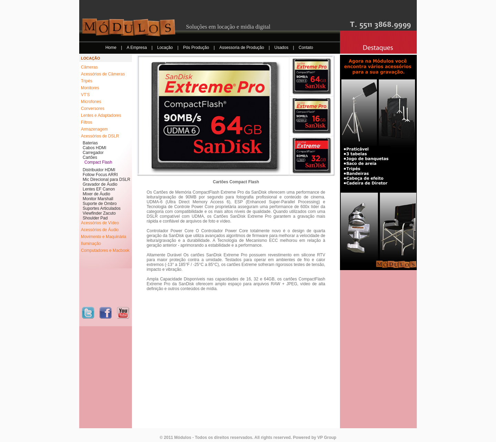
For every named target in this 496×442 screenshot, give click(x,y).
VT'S (85, 94)
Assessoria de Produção (242, 47)
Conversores (92, 108)
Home (111, 47)
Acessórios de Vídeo (100, 222)
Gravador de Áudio (100, 184)
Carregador (93, 152)
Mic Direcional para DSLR (106, 179)
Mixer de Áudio (96, 194)
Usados (282, 47)
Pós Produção (196, 47)
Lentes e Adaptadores (101, 115)
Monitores (90, 87)
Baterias (90, 143)
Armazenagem (94, 129)
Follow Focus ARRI (100, 174)
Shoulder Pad (95, 218)
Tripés (86, 81)
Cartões (90, 157)
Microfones (91, 101)
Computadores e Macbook (105, 250)
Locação (165, 47)
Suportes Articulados (102, 208)
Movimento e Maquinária (103, 236)
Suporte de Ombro (100, 203)
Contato (306, 47)
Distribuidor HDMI (99, 169)
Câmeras (89, 67)
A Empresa (137, 47)
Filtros (86, 122)
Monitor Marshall (98, 198)
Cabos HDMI (94, 147)
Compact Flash (98, 162)
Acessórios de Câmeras (103, 74)
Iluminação (91, 243)
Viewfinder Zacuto (99, 213)
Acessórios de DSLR (100, 136)
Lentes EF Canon (99, 189)
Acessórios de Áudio (99, 229)
